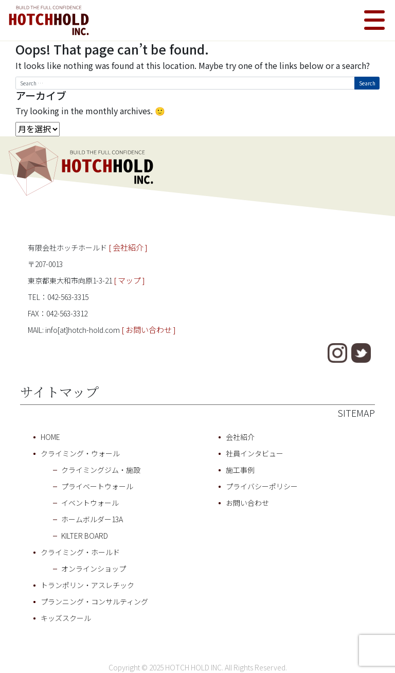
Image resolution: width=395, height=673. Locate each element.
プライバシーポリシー (262, 486)
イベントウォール (90, 503)
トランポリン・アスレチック (87, 585)
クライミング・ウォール (80, 453)
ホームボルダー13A (92, 519)
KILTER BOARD (84, 535)
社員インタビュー (254, 453)
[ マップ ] (129, 280)
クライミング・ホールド (80, 552)
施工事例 (240, 470)
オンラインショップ (93, 568)
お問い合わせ (247, 503)
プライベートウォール (97, 486)
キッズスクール (66, 618)
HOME (50, 437)
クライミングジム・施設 (100, 470)
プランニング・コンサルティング (94, 601)
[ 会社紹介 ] (128, 247)
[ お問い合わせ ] (148, 329)
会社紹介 (240, 437)
